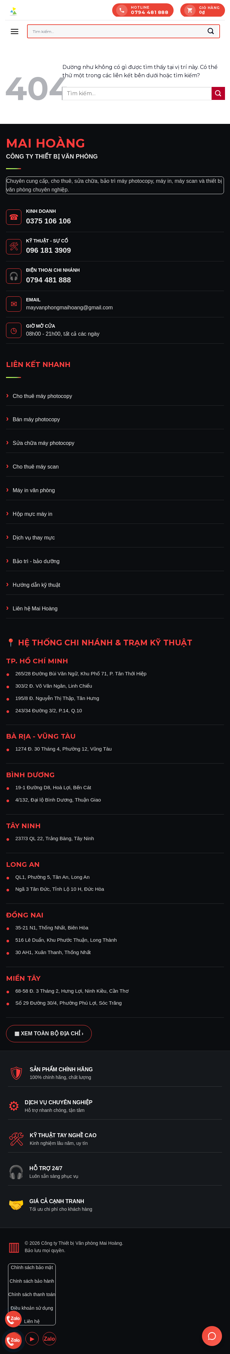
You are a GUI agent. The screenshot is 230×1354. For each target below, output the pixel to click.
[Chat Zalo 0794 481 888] (13, 1319)
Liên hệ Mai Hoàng (35, 608)
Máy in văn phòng (34, 490)
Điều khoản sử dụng (32, 1308)
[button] (14, 31)
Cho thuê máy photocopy (42, 396)
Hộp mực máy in (32, 514)
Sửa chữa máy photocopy (43, 443)
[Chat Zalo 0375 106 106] (13, 1340)
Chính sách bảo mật (32, 1267)
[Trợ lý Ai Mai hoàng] (212, 1336)
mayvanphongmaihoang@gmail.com (69, 307)
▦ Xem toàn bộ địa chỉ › (48, 1033)
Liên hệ (31, 1321)
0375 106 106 (48, 221)
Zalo (49, 1339)
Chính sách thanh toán (31, 1294)
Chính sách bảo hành (32, 1281)
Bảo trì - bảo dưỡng (36, 561)
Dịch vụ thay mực (34, 537)
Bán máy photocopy (36, 419)
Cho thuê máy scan (36, 467)
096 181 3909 (48, 250)
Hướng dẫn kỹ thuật (36, 585)
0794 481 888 (48, 280)
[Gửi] (211, 31)
